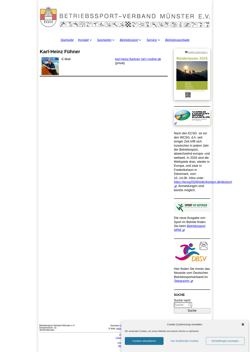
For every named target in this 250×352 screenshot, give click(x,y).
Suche (192, 310)
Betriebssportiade (177, 40)
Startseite (67, 40)
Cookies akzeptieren (144, 344)
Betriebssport (129, 40)
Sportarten (104, 40)
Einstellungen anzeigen (225, 344)
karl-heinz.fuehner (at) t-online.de (138, 59)
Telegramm (181, 281)
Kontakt (83, 40)
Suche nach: (182, 300)
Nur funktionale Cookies (184, 344)
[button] (243, 328)
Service (152, 40)
